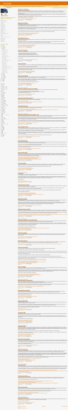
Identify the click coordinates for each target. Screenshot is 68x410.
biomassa (2, 93)
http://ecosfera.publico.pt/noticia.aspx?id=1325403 (25, 295)
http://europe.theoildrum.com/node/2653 (23, 359)
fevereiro (3, 47)
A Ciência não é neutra (3, 22)
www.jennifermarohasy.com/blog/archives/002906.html (25, 321)
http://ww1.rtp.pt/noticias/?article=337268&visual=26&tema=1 (26, 334)
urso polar (2, 135)
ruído (1, 130)
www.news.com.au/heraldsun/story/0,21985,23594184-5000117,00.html (27, 59)
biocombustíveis (22, 35)
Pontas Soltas (2, 40)
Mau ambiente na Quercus (23, 38)
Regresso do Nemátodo (23, 75)
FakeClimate (2, 30)
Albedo (21, 230)
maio (2, 73)
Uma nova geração (22, 163)
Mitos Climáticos (3, 29)
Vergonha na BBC (22, 312)
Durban (1, 99)
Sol (20, 150)
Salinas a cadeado (22, 266)
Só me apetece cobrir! (3, 35)
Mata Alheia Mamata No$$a (4, 33)
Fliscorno (2, 34)
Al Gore (2, 85)
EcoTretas (7, 4)
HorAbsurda (2, 28)
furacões (2, 108)
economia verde (3, 100)
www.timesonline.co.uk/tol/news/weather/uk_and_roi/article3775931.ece (28, 158)
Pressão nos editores (22, 232)
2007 (2, 45)
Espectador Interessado (3, 20)
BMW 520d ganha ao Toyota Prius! (25, 280)
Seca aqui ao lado (22, 364)
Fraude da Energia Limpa (23, 397)
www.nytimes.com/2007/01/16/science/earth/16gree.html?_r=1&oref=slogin (28, 392)
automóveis (2, 89)
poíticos (2, 126)
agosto (3, 75)
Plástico (2, 125)
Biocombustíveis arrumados (24, 290)
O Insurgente (2, 23)
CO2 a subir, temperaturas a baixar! (25, 98)
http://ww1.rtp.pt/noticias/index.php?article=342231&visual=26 (26, 45)
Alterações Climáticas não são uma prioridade (27, 88)
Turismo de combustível (23, 349)
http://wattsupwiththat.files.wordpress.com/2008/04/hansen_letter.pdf (27, 236)
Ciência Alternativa (3, 26)
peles (1, 123)
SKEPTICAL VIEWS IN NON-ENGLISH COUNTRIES (60, 7)
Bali (1, 91)
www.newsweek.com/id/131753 (22, 180)
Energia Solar (2, 103)
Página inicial (43, 406)
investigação (26, 124)
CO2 (25, 103)
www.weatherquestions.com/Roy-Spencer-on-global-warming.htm (27, 227)
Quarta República (3, 32)
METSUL (2, 19)
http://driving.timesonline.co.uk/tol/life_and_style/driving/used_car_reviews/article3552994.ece (30, 286)
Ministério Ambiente (22, 277)
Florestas (21, 85)
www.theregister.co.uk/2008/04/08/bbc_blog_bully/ (25, 320)
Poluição (2, 127)
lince (1, 115)
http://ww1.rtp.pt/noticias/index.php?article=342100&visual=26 (26, 71)
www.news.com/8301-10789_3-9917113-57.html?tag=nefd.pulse (27, 192)
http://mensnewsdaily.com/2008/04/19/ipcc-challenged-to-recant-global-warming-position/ (30, 101)
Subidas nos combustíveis (23, 9)
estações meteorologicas (4, 105)
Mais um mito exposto (22, 387)
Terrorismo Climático (3, 21)
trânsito (1, 134)
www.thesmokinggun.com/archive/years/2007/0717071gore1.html (27, 193)
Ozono (1, 121)
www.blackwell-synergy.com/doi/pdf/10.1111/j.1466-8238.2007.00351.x (27, 122)
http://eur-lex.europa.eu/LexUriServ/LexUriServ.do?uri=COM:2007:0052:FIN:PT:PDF (29, 358)
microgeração (2, 118)
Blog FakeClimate (3, 24)
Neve (1, 119)
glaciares (2, 109)
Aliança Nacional (3, 38)
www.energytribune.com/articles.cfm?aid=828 (24, 228)
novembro (3, 77)
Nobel (1, 120)
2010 (2, 79)
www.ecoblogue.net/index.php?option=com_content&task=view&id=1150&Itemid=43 (29, 274)
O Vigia (1, 37)
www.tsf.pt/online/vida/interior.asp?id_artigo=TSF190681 (25, 275)
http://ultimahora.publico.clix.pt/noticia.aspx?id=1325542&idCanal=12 (27, 262)
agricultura (2, 84)
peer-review (2, 122)
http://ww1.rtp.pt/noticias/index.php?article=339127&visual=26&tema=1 (27, 261)
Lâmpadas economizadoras (4, 114)
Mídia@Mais (2, 31)
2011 (2, 80)
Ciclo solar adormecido (23, 141)
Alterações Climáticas (22, 95)
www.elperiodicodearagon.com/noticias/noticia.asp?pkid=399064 (27, 382)
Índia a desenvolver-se (22, 240)
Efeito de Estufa (3, 101)
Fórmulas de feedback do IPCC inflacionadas (27, 219)
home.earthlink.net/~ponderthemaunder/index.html (25, 167)
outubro (3, 76)
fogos (1, 107)
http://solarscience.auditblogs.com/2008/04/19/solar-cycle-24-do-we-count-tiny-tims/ (29, 148)
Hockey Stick (2, 111)
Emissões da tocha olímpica (24, 339)
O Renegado (20, 173)
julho (2, 74)
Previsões (2, 128)
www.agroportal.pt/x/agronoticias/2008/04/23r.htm (24, 83)
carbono (2, 94)
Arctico (1, 88)
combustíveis (21, 20)
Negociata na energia (22, 199)
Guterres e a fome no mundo (24, 209)
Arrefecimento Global (22, 323)
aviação (2, 90)
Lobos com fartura (22, 63)
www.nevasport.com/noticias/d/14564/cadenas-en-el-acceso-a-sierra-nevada (28, 157)
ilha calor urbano (3, 112)
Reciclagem (25, 35)
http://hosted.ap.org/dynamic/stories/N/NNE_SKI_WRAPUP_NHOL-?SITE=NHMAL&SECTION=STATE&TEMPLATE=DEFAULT (35, 380)
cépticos (2, 95)
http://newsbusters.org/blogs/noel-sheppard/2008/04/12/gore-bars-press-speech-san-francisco (31, 194)
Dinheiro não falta (21, 326)
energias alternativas (3, 104)
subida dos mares (3, 133)
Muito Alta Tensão (3, 39)
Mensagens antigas (64, 406)
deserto (1, 98)
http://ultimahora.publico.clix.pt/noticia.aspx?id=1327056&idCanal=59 (27, 33)
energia (21, 264)
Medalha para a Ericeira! (23, 23)
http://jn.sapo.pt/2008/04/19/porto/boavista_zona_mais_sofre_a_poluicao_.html (28, 136)
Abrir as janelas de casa (23, 126)
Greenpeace (24, 182)
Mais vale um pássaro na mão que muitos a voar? (28, 114)
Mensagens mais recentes (21, 406)
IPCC (27, 230)
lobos (20, 73)
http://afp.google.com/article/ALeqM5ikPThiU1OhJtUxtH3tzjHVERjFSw (27, 296)
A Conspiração (2, 41)
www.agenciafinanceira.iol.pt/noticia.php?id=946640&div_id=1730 (27, 18)
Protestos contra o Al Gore (23, 184)
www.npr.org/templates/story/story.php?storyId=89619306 (26, 168)
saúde (1, 131)
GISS (65, 304)
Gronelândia (2, 110)
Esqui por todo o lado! (22, 152)
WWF (1, 136)
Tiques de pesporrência (23, 247)
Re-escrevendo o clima (23, 301)
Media (1, 117)
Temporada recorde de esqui (24, 376)
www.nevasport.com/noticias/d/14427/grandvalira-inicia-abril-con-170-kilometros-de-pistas (30, 381)
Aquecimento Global (22, 103)
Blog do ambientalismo (3, 25)
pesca (1, 124)
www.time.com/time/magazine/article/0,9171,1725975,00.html (26, 402)
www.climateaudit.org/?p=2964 (22, 308)
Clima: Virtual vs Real (3, 27)
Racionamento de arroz (23, 105)
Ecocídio (2, 36)
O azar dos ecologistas (23, 50)
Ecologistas (21, 61)
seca (20, 373)
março (3, 48)
